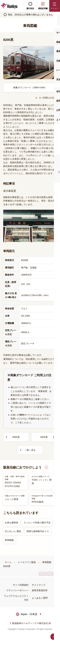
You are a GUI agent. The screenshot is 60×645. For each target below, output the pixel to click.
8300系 (44, 437)
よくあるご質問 (40, 598)
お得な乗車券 (11, 522)
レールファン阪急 (27, 562)
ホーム (8, 562)
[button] (54, 6)
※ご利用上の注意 (48, 97)
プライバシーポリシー (17, 590)
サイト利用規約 (20, 585)
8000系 (16, 437)
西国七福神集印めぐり (38, 531)
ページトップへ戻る (53, 636)
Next (55, 489)
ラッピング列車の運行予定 (37, 522)
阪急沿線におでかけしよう (22, 467)
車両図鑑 (9, 540)
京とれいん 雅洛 (13, 531)
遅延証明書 (43, 5)
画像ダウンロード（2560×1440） (30, 87)
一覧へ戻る (30, 450)
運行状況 (30, 5)
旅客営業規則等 (40, 590)
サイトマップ (38, 585)
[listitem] (28, 489)
